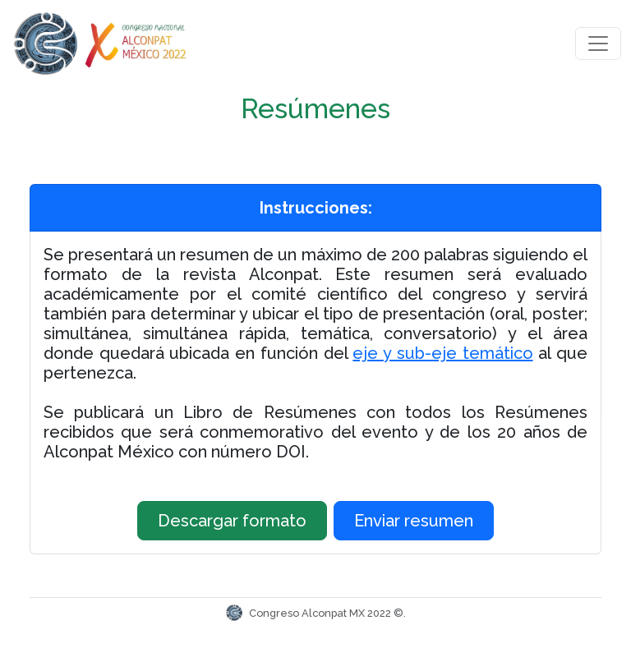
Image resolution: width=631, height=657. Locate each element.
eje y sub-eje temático (442, 353)
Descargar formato (232, 521)
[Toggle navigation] (598, 43)
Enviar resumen (413, 521)
